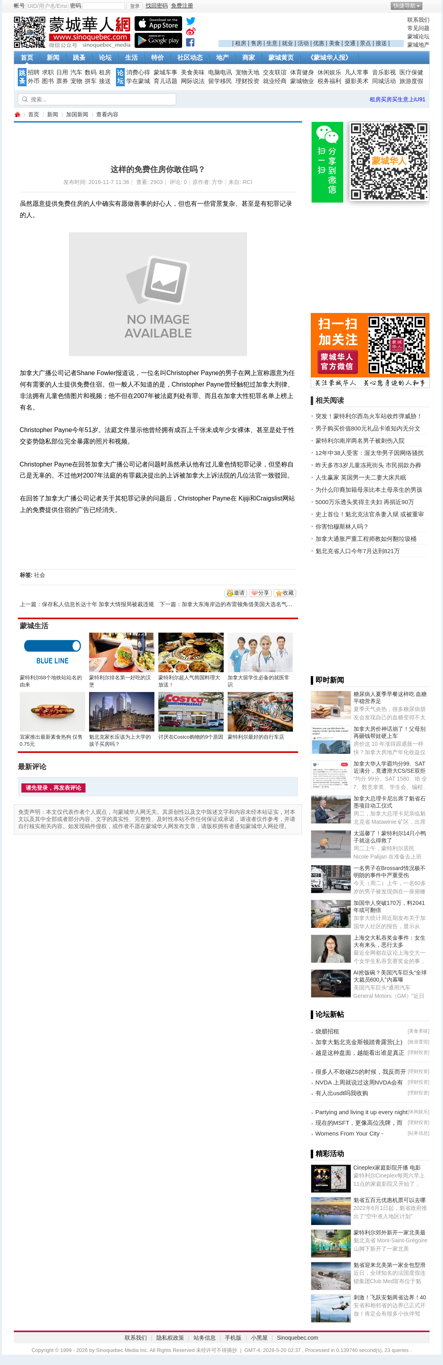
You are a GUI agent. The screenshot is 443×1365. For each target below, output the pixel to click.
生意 (272, 43)
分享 (263, 593)
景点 (365, 43)
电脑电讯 (220, 72)
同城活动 (384, 81)
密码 (75, 5)
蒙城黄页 (281, 57)
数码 (91, 72)
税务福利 (329, 81)
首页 (27, 57)
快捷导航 (405, 5)
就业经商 (275, 81)
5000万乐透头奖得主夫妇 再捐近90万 (365, 502)
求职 (48, 72)
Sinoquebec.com (297, 1338)
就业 (287, 43)
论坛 (105, 57)
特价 (157, 57)
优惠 (318, 43)
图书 (48, 81)
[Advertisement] (311, 28)
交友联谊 (275, 72)
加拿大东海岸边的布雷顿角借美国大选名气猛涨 (240, 604)
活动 (303, 43)
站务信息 (418, 1133)
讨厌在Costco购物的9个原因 (191, 737)
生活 (131, 57)
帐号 (19, 5)
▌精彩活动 (327, 1154)
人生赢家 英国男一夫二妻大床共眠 (361, 477)
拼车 (91, 81)
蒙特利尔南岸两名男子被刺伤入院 (360, 440)
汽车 (76, 72)
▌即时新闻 (327, 680)
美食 (334, 43)
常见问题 (418, 28)
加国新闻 (77, 114)
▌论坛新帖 (327, 1014)
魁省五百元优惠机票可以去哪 (390, 1200)
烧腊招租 (327, 1031)
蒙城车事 (165, 72)
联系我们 (418, 20)
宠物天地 (247, 72)
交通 (350, 43)
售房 (256, 43)
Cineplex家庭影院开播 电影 (387, 1167)
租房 (240, 43)
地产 (222, 57)
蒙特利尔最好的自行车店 (256, 737)
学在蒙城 (138, 81)
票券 (62, 81)
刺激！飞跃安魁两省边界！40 (390, 1297)
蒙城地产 (418, 45)
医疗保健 (411, 72)
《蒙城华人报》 (329, 57)
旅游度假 (411, 81)
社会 (39, 575)
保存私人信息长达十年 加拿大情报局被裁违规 (98, 604)
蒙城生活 (34, 626)
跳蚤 (79, 57)
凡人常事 (357, 72)
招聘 (34, 72)
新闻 (53, 57)
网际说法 (193, 81)
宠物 (76, 81)
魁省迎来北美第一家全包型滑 (390, 1265)
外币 (34, 81)
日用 (62, 72)
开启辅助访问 (428, 5)
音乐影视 (384, 72)
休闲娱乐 (329, 72)
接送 (381, 43)
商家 (248, 57)
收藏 (288, 593)
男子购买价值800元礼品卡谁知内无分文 (368, 428)
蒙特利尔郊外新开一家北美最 (390, 1232)
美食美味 (193, 72)
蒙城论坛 (418, 36)
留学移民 (220, 81)
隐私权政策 (170, 1338)
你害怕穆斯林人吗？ (342, 526)
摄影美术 (357, 81)
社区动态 (190, 57)
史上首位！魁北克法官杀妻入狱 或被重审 (370, 514)
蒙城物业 (302, 81)
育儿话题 (165, 81)
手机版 (233, 1338)
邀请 (239, 593)
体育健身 (302, 72)
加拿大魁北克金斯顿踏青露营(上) (359, 1042)
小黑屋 (259, 1338)
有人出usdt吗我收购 (342, 1093)
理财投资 (247, 81)
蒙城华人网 (17, 114)
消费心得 (138, 72)
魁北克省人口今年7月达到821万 (358, 551)
